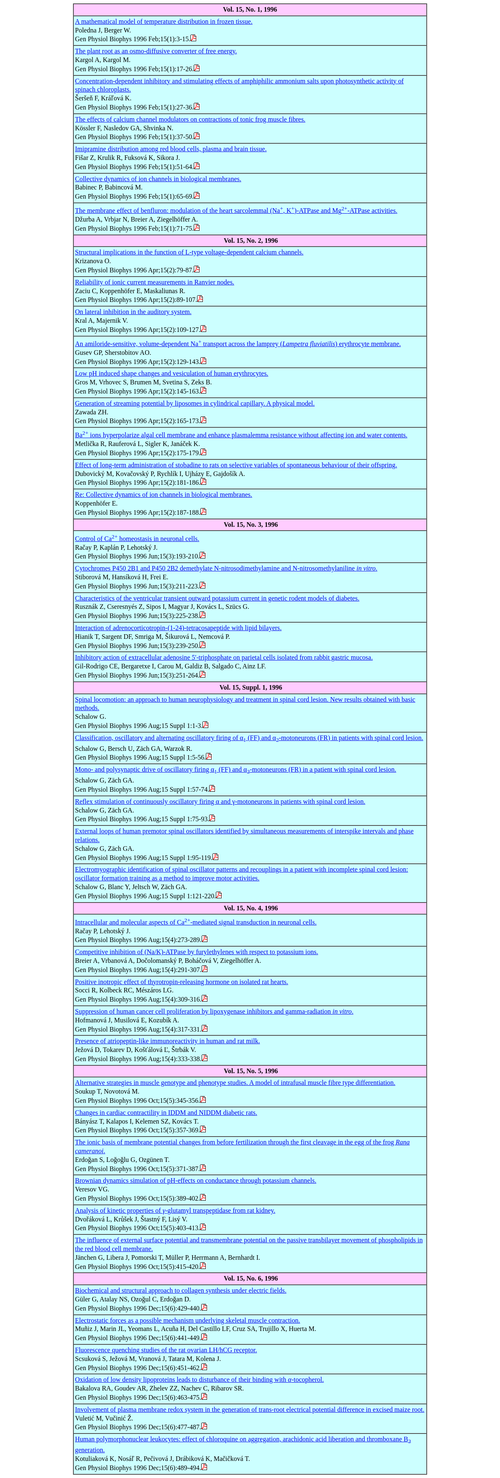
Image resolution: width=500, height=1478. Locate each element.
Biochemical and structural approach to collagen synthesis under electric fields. (180, 1290)
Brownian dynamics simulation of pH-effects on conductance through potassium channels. (195, 1180)
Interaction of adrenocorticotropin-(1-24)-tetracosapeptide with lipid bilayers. (178, 627)
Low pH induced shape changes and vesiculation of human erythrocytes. (171, 373)
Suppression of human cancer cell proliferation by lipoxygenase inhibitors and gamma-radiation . (214, 1011)
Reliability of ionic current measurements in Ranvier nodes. (154, 282)
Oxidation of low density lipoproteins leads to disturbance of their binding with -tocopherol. (199, 1379)
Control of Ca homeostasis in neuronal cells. (137, 538)
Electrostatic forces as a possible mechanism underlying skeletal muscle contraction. (187, 1320)
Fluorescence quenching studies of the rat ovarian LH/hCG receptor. (166, 1349)
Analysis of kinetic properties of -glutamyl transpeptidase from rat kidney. (175, 1210)
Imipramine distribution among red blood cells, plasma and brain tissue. (171, 148)
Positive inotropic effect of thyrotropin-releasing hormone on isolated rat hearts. (181, 981)
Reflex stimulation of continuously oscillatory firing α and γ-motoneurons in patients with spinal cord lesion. (220, 801)
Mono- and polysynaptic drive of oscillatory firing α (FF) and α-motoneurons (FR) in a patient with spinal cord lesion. (235, 769)
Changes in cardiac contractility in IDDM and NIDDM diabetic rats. (166, 1112)
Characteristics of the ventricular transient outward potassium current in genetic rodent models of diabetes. (217, 598)
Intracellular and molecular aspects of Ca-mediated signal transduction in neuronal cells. (196, 922)
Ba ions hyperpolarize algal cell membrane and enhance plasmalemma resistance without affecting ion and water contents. (241, 435)
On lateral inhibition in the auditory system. (133, 311)
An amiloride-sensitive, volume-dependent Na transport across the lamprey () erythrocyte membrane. (238, 343)
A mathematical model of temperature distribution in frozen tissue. (163, 21)
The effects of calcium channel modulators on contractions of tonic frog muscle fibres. (190, 119)
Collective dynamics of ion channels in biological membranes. (158, 178)
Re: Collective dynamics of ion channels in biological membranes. (163, 494)
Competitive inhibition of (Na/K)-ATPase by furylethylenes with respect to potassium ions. (196, 951)
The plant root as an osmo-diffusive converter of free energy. (156, 51)
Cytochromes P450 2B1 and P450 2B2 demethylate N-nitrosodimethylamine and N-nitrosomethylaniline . (226, 568)
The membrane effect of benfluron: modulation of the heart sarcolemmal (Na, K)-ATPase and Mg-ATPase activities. (236, 210)
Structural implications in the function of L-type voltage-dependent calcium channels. (189, 252)
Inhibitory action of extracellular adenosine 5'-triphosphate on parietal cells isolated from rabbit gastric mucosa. (224, 657)
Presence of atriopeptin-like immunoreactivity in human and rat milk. (167, 1040)
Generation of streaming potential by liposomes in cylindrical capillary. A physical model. (195, 403)
